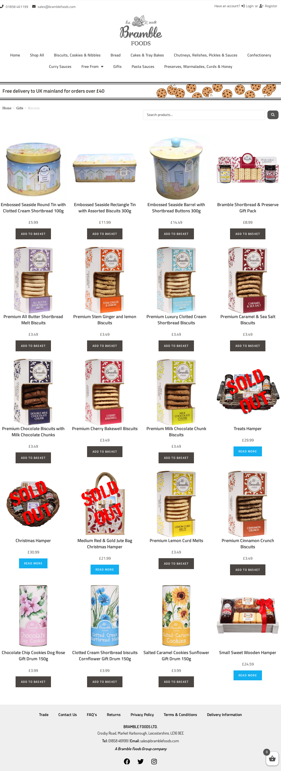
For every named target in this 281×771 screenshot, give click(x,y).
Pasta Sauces (143, 66)
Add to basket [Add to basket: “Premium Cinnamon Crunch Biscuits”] (247, 569)
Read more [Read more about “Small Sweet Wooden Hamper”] (247, 675)
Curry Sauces (60, 66)
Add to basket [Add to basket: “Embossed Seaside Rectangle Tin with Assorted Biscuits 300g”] (105, 233)
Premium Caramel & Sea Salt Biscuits (247, 319)
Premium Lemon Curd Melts (176, 540)
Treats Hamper (248, 428)
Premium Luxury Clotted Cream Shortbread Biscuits (176, 319)
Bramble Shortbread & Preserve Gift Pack (248, 207)
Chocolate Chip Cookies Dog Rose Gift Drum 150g (33, 655)
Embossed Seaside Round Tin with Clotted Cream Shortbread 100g (33, 207)
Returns (114, 714)
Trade (43, 714)
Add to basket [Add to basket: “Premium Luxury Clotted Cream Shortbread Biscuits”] (176, 345)
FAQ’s (92, 714)
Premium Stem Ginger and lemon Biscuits (104, 319)
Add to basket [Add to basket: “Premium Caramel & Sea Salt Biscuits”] (247, 345)
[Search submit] (273, 114)
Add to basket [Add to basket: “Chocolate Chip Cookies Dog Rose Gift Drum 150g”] (33, 681)
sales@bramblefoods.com (159, 739)
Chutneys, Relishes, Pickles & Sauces (205, 55)
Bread (116, 55)
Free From (92, 66)
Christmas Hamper (33, 540)
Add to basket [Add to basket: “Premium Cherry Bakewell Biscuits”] (105, 451)
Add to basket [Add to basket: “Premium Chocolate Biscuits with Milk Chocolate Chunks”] (33, 457)
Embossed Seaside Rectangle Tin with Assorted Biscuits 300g (105, 207)
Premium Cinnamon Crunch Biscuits (248, 543)
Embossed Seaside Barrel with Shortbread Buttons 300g (176, 207)
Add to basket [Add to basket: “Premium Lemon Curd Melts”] (176, 563)
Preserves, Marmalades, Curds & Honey (198, 66)
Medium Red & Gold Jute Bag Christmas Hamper (104, 543)
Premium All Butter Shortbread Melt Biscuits (33, 319)
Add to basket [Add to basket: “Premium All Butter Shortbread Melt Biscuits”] (33, 345)
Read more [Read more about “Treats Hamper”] (247, 451)
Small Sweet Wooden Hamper (247, 652)
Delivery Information (224, 714)
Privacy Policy (142, 714)
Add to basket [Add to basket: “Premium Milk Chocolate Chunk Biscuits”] (176, 457)
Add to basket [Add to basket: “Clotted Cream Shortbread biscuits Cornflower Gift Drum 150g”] (105, 681)
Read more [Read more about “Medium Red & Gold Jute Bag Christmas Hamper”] (104, 569)
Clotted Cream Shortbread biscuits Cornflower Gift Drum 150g (105, 655)
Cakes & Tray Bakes (147, 55)
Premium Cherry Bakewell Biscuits (105, 428)
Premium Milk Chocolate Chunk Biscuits (176, 431)
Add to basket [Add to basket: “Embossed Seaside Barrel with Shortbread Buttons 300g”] (176, 233)
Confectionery (259, 55)
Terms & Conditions (180, 714)
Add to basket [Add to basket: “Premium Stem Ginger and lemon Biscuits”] (105, 345)
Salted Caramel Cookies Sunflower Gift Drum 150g (176, 655)
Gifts (117, 66)
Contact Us (67, 714)
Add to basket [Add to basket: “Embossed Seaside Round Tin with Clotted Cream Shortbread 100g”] (33, 233)
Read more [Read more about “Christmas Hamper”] (33, 563)
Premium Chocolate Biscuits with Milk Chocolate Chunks (33, 431)
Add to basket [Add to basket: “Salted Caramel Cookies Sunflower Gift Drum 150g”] (176, 681)
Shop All (37, 55)
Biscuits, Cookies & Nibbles (77, 55)
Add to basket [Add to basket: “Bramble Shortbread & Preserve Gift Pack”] (247, 233)
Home (15, 55)
